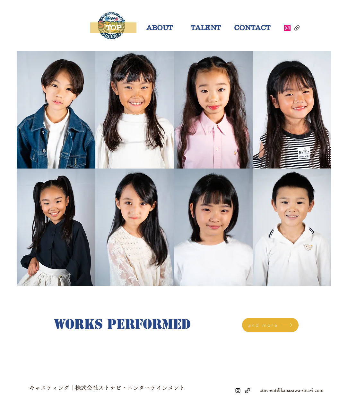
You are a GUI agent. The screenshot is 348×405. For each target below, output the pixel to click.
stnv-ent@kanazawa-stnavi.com (292, 390)
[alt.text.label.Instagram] (238, 390)
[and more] (270, 325)
